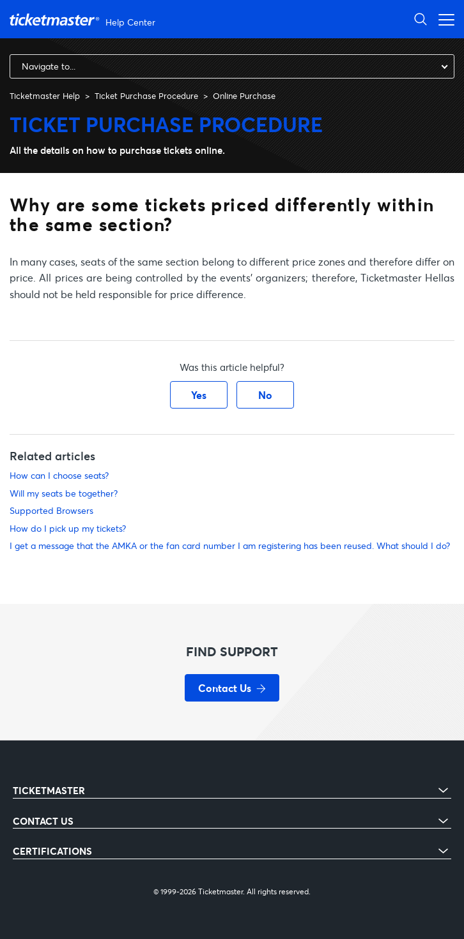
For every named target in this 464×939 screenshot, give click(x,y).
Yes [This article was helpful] (198, 395)
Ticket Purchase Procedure (146, 95)
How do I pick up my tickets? (68, 528)
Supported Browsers (51, 510)
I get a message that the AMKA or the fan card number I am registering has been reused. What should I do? (230, 545)
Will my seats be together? (64, 493)
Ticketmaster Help (45, 95)
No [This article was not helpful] (265, 395)
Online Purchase (244, 95)
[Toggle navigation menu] (442, 19)
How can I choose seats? (59, 475)
